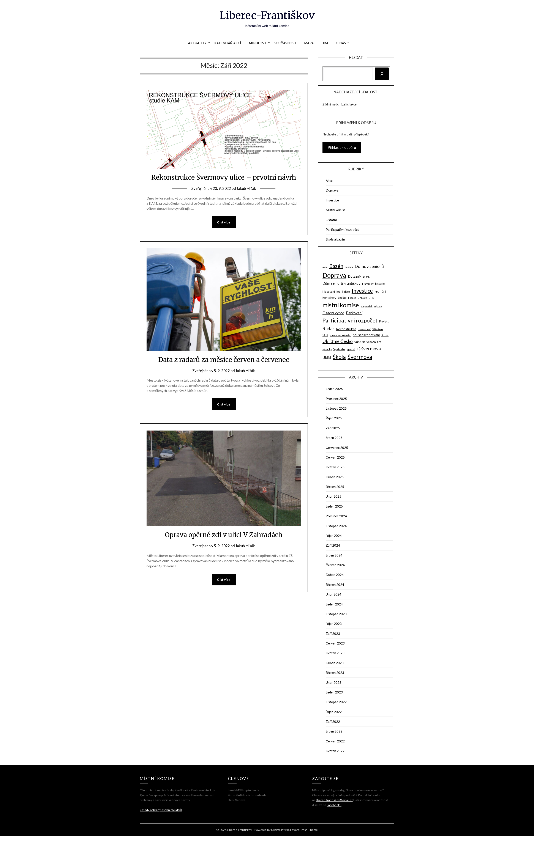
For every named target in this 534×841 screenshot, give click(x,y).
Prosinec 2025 (336, 399)
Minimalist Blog (281, 830)
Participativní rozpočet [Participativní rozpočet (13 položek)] (350, 320)
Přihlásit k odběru (342, 147)
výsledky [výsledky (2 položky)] (327, 349)
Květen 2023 (335, 653)
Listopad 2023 (336, 614)
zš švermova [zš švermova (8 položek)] (368, 348)
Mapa (309, 43)
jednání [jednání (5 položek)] (380, 291)
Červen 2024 (335, 565)
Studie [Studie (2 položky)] (385, 335)
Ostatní (331, 220)
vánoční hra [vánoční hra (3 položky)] (374, 342)
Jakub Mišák (246, 188)
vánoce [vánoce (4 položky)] (359, 342)
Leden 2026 (334, 389)
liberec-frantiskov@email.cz (334, 800)
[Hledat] (382, 74)
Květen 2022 (335, 751)
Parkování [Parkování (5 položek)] (354, 313)
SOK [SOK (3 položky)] (325, 335)
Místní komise (336, 210)
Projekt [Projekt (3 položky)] (384, 321)
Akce (329, 180)
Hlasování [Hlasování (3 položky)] (328, 291)
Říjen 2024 (334, 536)
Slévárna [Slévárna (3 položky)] (377, 329)
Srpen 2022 (334, 731)
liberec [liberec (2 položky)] (352, 297)
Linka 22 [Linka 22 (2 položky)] (362, 297)
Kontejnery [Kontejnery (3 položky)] (329, 297)
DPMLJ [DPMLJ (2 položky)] (367, 276)
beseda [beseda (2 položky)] (349, 267)
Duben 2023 (335, 663)
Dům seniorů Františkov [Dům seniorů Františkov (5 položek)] (341, 283)
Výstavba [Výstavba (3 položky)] (339, 349)
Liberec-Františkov (267, 15)
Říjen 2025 (334, 418)
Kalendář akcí (227, 43)
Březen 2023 (335, 672)
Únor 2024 (333, 594)
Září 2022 (333, 721)
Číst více (223, 222)
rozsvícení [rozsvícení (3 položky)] (364, 329)
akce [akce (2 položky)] (325, 267)
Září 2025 (333, 428)
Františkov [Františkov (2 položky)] (367, 283)
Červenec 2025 (337, 448)
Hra (325, 43)
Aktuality (197, 43)
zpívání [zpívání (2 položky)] (351, 349)
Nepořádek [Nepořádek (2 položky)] (367, 306)
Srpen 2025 (334, 438)
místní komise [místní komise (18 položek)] (340, 305)
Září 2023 (333, 633)
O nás (341, 43)
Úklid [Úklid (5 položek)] (326, 357)
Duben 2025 (335, 477)
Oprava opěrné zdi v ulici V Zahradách (224, 535)
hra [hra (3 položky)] (339, 291)
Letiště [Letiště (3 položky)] (342, 297)
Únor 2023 (333, 682)
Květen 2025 (335, 467)
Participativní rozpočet (342, 229)
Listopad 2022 (336, 702)
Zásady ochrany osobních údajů (161, 810)
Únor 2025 (333, 496)
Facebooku (334, 805)
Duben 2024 (335, 575)
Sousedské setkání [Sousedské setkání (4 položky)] (366, 335)
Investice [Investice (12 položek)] (362, 291)
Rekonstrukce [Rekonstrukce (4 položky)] (346, 329)
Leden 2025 (334, 506)
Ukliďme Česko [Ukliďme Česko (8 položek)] (337, 341)
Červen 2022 (335, 741)
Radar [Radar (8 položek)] (328, 328)
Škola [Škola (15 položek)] (339, 356)
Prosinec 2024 (336, 516)
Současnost (285, 43)
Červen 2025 (335, 457)
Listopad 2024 (336, 526)
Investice (332, 200)
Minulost (257, 43)
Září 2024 (333, 545)
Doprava (332, 190)
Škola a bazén (335, 239)
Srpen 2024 (334, 555)
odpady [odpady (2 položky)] (378, 306)
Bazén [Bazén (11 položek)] (336, 266)
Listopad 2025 (336, 408)
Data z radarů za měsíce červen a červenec (223, 359)
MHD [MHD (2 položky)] (371, 297)
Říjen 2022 (334, 712)
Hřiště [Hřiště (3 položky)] (346, 291)
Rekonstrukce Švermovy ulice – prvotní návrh (223, 177)
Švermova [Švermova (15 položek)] (360, 356)
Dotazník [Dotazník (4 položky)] (354, 276)
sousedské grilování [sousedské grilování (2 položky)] (340, 335)
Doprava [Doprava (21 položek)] (334, 275)
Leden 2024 (334, 604)
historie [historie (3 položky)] (380, 283)
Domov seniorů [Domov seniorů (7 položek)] (369, 266)
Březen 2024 (335, 584)
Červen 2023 (335, 643)
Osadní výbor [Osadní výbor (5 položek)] (333, 313)
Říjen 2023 (334, 624)
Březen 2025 (335, 487)
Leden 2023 (334, 692)
